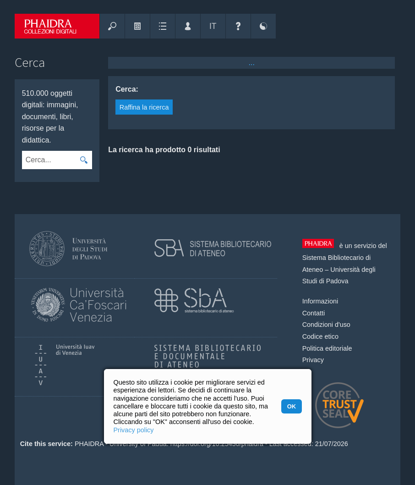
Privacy (313, 360)
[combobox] (48, 160)
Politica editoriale (327, 348)
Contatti (313, 313)
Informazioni (320, 301)
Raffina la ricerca (144, 107)
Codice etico (320, 336)
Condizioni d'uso (326, 324)
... (252, 62)
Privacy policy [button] (134, 430)
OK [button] (291, 406)
